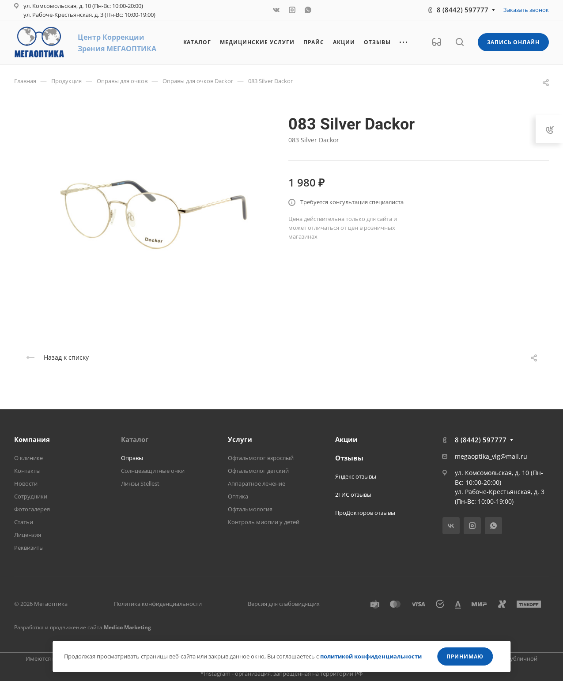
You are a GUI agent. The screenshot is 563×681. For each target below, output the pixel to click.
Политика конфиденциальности (158, 604)
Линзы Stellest (140, 483)
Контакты (27, 471)
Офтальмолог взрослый (261, 458)
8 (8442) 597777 (462, 9)
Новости (26, 483)
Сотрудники (30, 496)
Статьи (23, 522)
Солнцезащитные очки (153, 471)
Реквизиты (29, 548)
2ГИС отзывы (353, 494)
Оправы (132, 458)
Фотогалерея (32, 509)
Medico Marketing (127, 627)
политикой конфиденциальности (371, 656)
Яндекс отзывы (355, 476)
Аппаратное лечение (256, 483)
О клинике (28, 458)
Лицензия (27, 535)
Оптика (238, 496)
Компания (32, 439)
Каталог (134, 439)
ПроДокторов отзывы (365, 513)
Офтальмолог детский (258, 471)
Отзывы (349, 457)
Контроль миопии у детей (263, 522)
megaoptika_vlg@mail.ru (491, 456)
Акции (346, 439)
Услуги (240, 439)
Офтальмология (250, 509)
